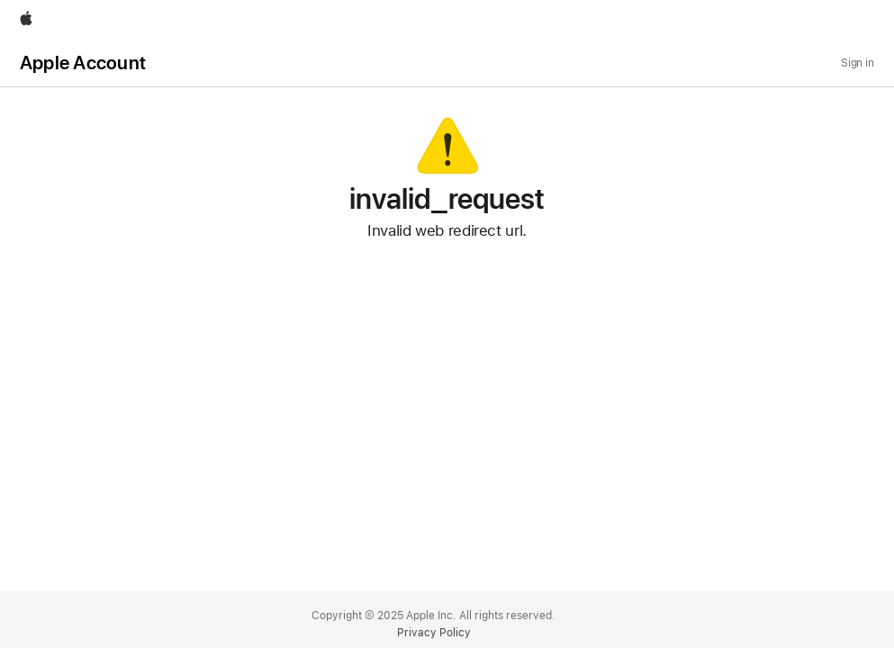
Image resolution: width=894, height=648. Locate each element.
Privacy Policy (434, 632)
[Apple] (26, 20)
